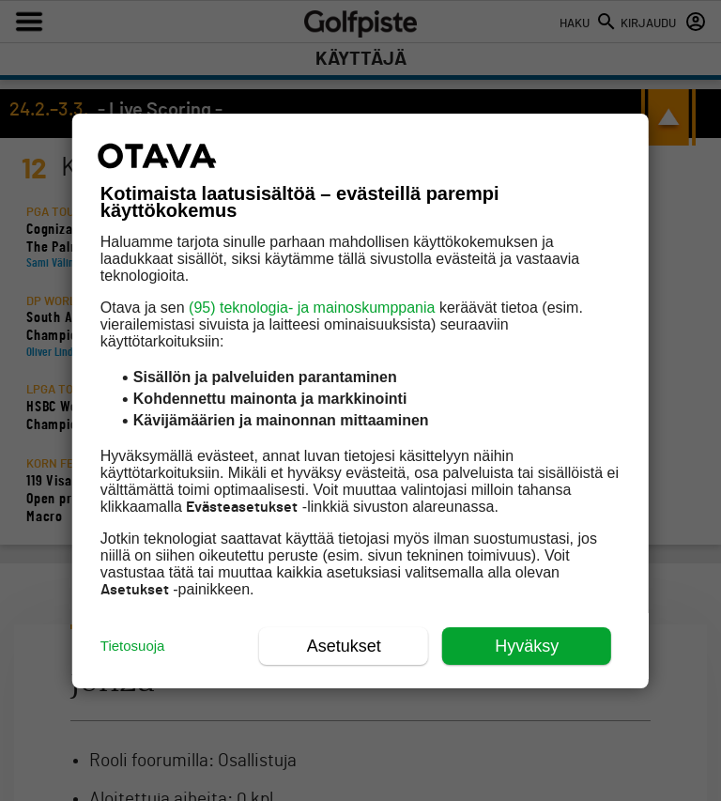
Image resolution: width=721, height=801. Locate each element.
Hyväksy (527, 646)
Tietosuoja (132, 646)
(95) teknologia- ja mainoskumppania (312, 308)
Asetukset (344, 646)
